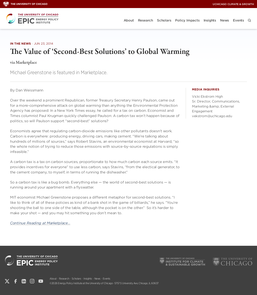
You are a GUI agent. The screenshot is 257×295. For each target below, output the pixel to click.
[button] (249, 20)
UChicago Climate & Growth (233, 4)
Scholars (164, 20)
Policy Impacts (187, 20)
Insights (210, 20)
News (224, 20)
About (129, 20)
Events (238, 20)
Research (145, 20)
